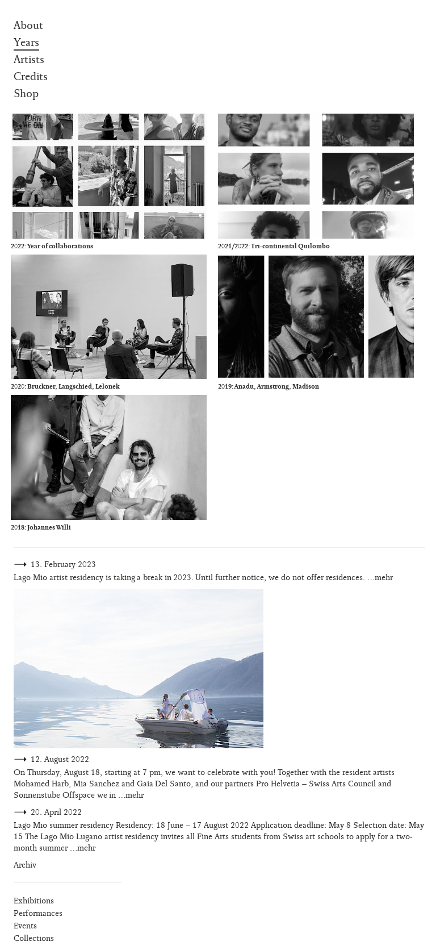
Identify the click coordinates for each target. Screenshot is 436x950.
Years (26, 42)
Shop (26, 94)
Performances (38, 913)
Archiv (25, 865)
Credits (31, 77)
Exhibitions (34, 900)
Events (25, 925)
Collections (34, 938)
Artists (29, 59)
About (28, 25)
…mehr (380, 577)
